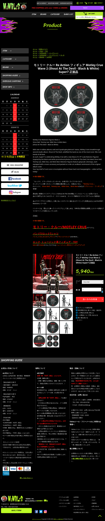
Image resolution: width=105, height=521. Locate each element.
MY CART (89, 3)
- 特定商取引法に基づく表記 (80, 512)
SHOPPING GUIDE (53, 3)
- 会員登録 (76, 497)
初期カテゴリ (43, 49)
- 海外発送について (78, 506)
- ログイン (76, 500)
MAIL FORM (16, 510)
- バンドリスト (63, 506)
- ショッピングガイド (79, 509)
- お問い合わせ (95, 506)
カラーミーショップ (36, 519)
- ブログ (93, 500)
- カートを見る (77, 503)
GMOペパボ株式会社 (58, 519)
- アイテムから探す (64, 497)
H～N (62, 55)
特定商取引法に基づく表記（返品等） (90, 310)
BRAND (43, 14)
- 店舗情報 (94, 503)
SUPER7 (49, 57)
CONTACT (98, 3)
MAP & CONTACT (41, 3)
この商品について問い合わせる (88, 315)
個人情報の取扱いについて (81, 459)
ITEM (34, 14)
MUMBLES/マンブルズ (8, 200)
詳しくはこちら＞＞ (26, 478)
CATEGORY (55, 14)
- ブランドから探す (64, 500)
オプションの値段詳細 (85, 308)
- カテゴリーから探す (64, 503)
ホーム (35, 49)
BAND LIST (68, 14)
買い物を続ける (83, 318)
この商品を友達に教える (86, 313)
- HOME (93, 497)
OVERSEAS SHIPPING (66, 3)
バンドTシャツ (53, 53)
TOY (46, 51)
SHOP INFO (7, 87)
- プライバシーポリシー (97, 509)
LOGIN (79, 3)
